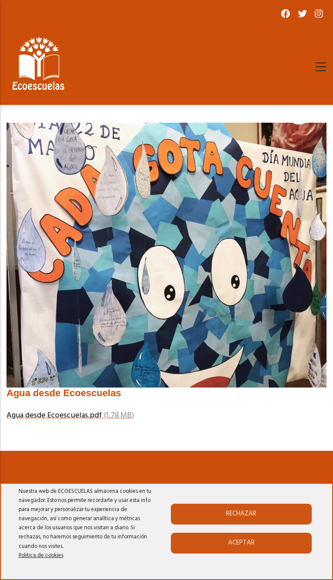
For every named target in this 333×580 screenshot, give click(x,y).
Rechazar (241, 513)
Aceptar (241, 543)
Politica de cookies (41, 555)
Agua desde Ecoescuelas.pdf (54, 415)
